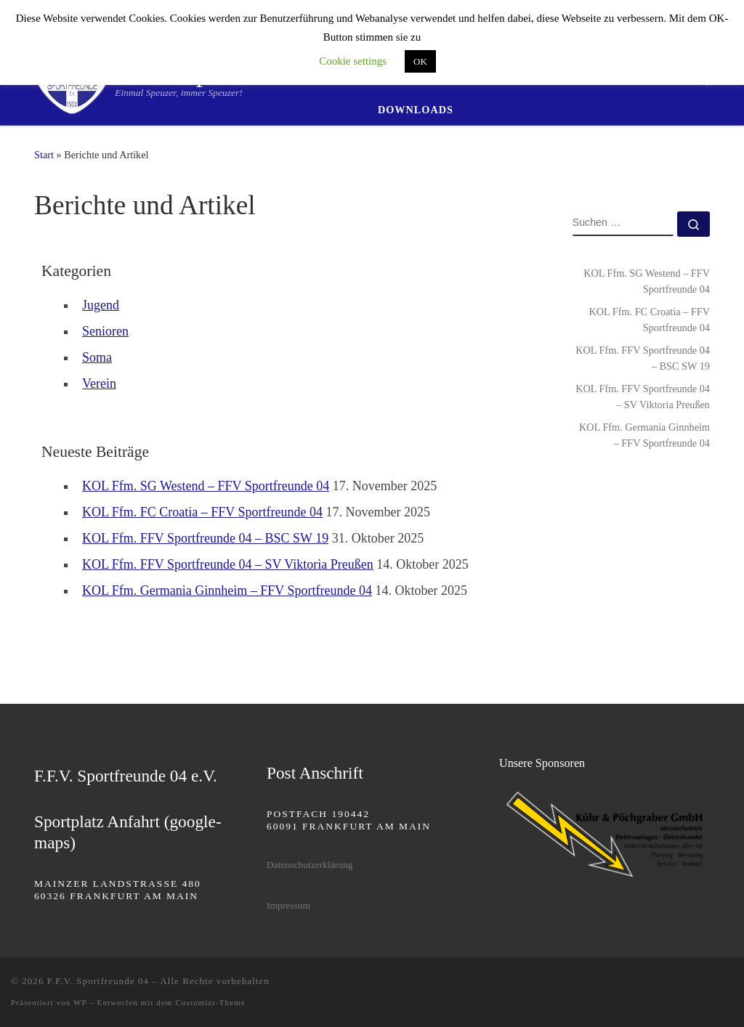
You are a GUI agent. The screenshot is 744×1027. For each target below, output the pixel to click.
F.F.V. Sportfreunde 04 (98, 980)
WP (79, 1002)
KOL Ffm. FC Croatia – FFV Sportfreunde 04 (202, 512)
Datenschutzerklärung (309, 864)
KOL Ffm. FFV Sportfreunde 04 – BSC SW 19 (205, 538)
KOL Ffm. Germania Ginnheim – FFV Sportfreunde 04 (227, 590)
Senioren (105, 331)
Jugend (100, 305)
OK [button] (420, 61)
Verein (99, 383)
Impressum (288, 905)
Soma (97, 357)
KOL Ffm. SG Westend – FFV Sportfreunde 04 (205, 486)
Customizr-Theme (210, 1002)
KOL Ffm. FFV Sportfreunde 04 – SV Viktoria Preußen (227, 564)
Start (44, 155)
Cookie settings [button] (353, 61)
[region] (604, 834)
